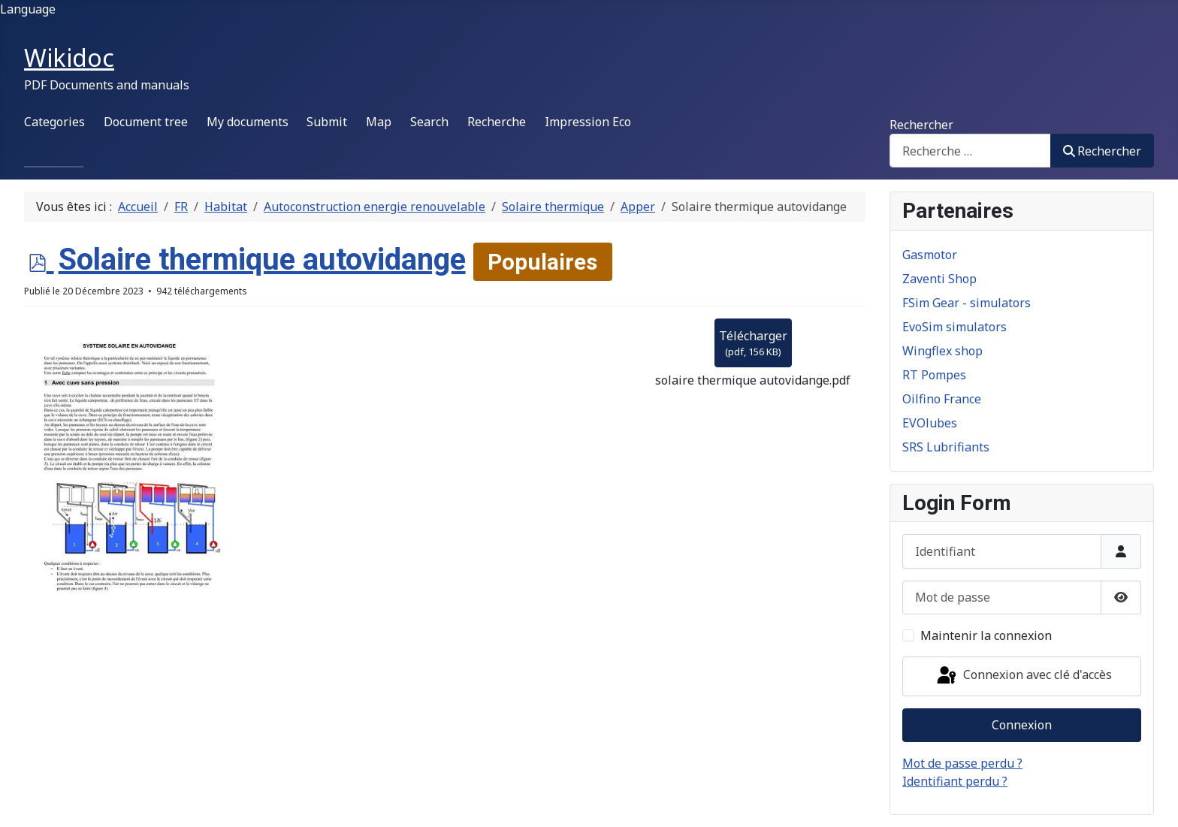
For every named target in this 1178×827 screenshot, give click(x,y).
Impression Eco (588, 121)
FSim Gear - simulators (966, 302)
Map (378, 121)
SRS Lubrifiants (945, 447)
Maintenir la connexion (986, 635)
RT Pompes (934, 375)
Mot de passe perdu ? (962, 763)
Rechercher (921, 124)
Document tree (146, 121)
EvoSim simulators (954, 326)
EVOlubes (929, 423)
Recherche (496, 121)
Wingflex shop (942, 351)
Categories (54, 121)
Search (429, 121)
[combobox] (970, 151)
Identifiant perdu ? (954, 781)
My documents (247, 121)
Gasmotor (929, 254)
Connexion (1022, 725)
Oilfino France (941, 399)
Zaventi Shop (939, 278)
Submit (327, 121)
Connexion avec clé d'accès (1023, 676)
